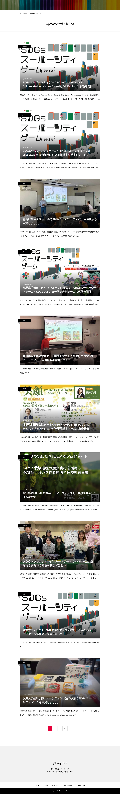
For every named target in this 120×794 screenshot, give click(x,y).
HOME (37, 785)
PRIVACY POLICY (68, 785)
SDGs (24, 388)
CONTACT (81, 785)
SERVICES (55, 785)
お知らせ (24, 46)
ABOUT (45, 785)
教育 (24, 183)
